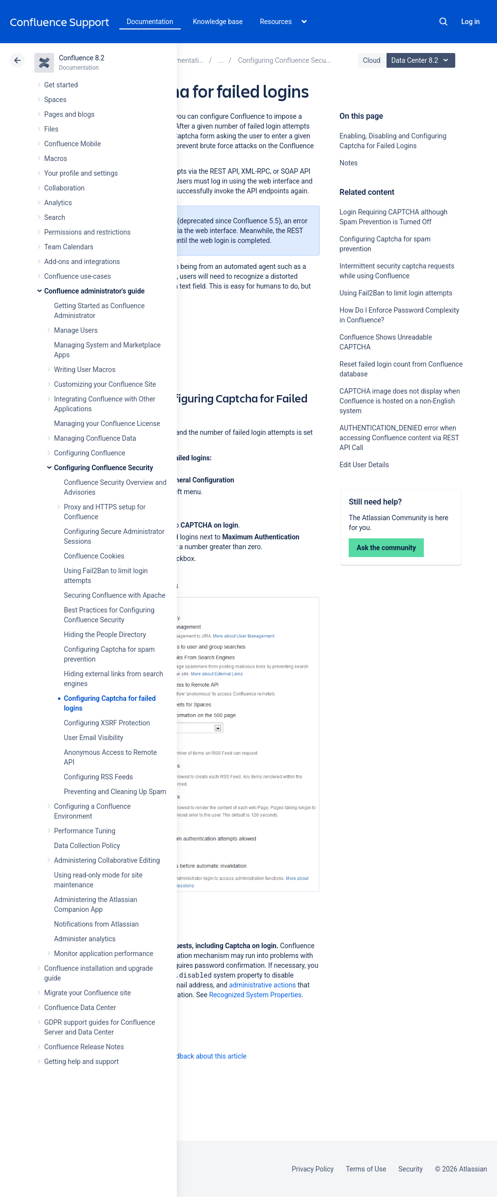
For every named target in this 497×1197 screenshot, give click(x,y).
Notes (348, 163)
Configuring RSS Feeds (98, 777)
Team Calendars (68, 247)
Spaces (55, 100)
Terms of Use (366, 1169)
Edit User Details (364, 465)
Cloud (372, 60)
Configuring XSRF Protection (107, 723)
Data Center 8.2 (422, 60)
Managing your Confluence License (107, 423)
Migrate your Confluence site (87, 993)
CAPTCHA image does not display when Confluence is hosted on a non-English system (399, 401)
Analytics (58, 203)
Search (443, 21)
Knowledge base (218, 22)
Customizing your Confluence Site (105, 384)
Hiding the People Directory (105, 634)
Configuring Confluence (89, 453)
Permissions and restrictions (87, 232)
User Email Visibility (93, 738)
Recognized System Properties (255, 995)
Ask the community (386, 548)
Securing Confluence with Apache (115, 595)
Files (51, 129)
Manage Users (76, 330)
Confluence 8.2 (82, 58)
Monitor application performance (103, 954)
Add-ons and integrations (82, 262)
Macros (55, 158)
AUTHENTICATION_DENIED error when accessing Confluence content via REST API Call (399, 438)
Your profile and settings (81, 173)
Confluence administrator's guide (94, 291)
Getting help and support (81, 1061)
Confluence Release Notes (84, 1047)
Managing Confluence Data (95, 438)
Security (410, 1169)
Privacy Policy (312, 1169)
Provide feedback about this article (194, 1056)
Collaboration (64, 188)
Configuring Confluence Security (103, 468)
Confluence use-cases (77, 276)
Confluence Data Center (80, 1007)
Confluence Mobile (72, 144)
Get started (61, 85)
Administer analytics (84, 939)
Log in (470, 22)
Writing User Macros (84, 369)
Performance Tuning (84, 831)
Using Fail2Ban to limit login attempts (395, 293)
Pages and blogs (69, 114)
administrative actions (262, 985)
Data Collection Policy (87, 846)
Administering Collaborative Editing (107, 860)
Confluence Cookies (94, 556)
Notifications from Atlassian (96, 924)
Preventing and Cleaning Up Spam (115, 792)
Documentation (150, 22)
